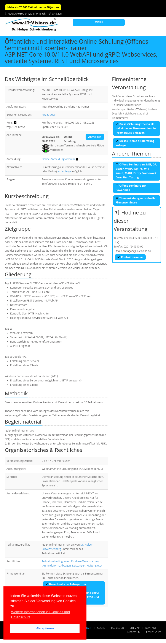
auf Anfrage (64, 171)
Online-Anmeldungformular (58, 159)
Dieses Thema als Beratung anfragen (135, 143)
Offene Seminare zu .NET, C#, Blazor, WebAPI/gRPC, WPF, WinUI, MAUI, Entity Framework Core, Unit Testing (136, 171)
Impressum (133, 632)
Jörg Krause (49, 114)
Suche (101, 627)
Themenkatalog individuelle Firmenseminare (135, 200)
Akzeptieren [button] (45, 628)
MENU (99, 22)
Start (88, 627)
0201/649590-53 (134, 238)
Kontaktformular (130, 257)
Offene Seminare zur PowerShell (131, 188)
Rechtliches (153, 632)
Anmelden (94, 137)
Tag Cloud (117, 627)
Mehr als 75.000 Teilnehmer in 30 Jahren (33, 7)
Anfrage (57, 14)
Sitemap (135, 627)
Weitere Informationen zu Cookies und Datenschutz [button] (40, 614)
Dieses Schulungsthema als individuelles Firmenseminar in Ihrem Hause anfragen (136, 128)
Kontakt (150, 627)
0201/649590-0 (17, 14)
